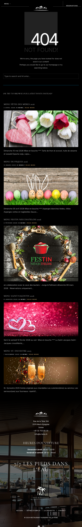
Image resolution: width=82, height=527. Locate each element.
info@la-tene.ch (41, 434)
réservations (72, 6)
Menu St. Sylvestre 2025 (17, 351)
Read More (30, 107)
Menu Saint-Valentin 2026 (19, 296)
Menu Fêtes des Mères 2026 (19, 104)
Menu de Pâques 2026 (16, 161)
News (20, 107)
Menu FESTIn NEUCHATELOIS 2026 (22, 219)
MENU (6, 4)
